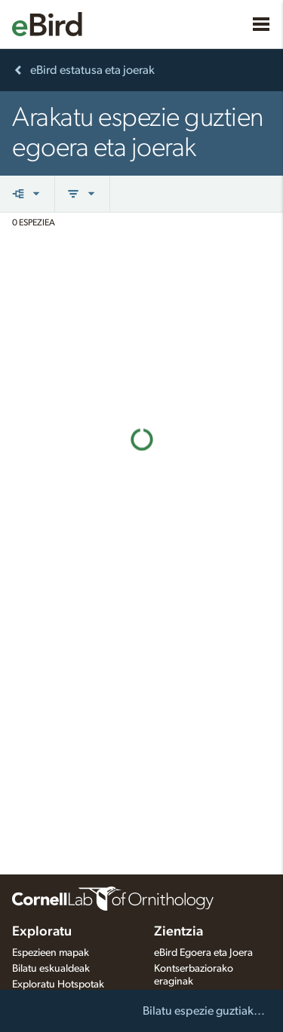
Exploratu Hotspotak (58, 984)
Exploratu (42, 932)
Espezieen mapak (50, 953)
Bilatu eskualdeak (51, 968)
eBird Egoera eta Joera (203, 953)
